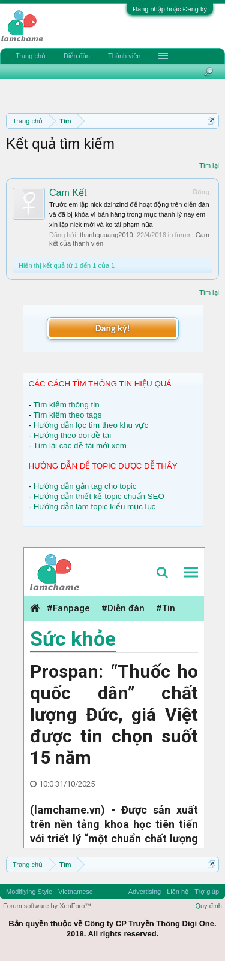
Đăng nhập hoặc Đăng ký (170, 9)
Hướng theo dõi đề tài (72, 435)
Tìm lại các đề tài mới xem (80, 445)
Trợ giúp (206, 891)
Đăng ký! (112, 328)
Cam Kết (67, 193)
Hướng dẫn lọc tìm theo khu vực (91, 425)
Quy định (208, 905)
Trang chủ (31, 55)
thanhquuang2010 (106, 234)
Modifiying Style (29, 891)
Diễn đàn (77, 55)
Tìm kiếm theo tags (67, 414)
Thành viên (124, 55)
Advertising (144, 891)
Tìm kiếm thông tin (66, 404)
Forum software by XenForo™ (47, 905)
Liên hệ (177, 891)
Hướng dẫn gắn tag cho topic (85, 486)
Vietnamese (75, 891)
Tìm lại (209, 165)
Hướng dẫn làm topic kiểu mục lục (95, 506)
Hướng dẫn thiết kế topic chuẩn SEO (99, 496)
